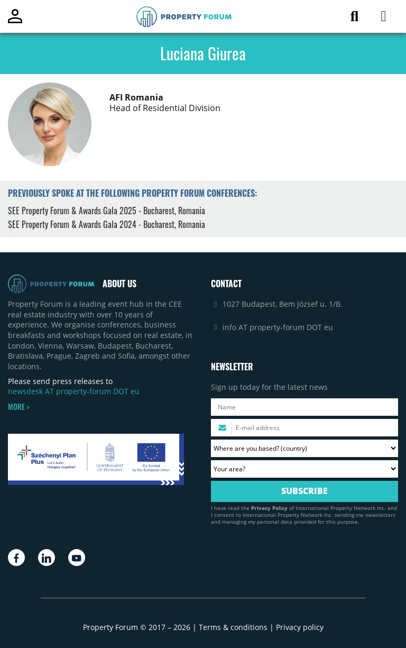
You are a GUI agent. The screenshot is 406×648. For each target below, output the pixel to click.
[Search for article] (354, 18)
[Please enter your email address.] (304, 427)
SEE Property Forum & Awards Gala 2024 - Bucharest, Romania (106, 224)
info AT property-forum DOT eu (278, 327)
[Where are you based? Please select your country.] (304, 448)
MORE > (18, 406)
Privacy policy (300, 627)
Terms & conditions (233, 627)
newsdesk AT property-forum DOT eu (74, 391)
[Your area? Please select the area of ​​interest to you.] (304, 469)
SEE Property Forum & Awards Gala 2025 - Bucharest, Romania (106, 210)
